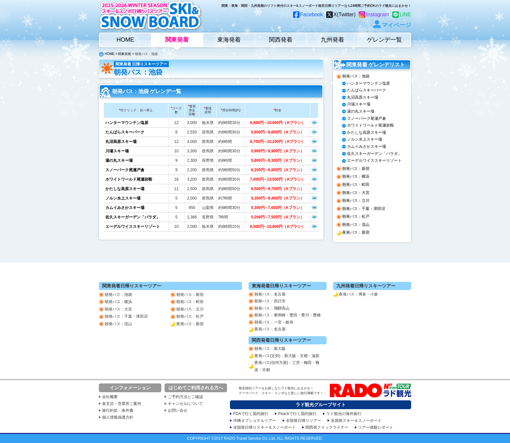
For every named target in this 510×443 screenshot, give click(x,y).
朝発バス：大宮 (355, 192)
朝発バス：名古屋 (270, 294)
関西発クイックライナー (326, 427)
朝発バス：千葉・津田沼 (363, 208)
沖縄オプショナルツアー (254, 420)
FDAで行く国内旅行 (250, 413)
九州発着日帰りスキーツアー (366, 285)
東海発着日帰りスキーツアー (281, 285)
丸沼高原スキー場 (121, 141)
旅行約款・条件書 (117, 410)
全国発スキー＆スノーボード (356, 420)
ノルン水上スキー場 (123, 198)
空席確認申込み (314, 122)
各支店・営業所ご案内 (121, 403)
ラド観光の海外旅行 (343, 413)
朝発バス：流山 (355, 224)
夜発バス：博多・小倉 (358, 294)
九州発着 (332, 39)
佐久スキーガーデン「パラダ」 (132, 217)
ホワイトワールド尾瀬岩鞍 (128, 179)
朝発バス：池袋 (355, 76)
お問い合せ (177, 410)
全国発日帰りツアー (303, 420)
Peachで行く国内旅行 (297, 413)
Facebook (311, 14)
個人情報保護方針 (117, 417)
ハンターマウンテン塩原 (126, 122)
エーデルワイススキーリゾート (132, 226)
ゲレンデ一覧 (384, 39)
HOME (125, 39)
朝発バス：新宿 (355, 168)
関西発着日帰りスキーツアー (281, 340)
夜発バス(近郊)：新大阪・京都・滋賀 (286, 355)
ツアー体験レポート (375, 427)
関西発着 (280, 39)
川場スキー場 (117, 151)
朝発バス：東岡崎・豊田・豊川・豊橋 (287, 315)
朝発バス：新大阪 (270, 348)
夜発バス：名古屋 (270, 329)
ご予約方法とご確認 (185, 397)
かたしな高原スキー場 (124, 189)
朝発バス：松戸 (355, 216)
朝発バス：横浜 (355, 176)
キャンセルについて (185, 403)
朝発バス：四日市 (270, 301)
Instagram (377, 14)
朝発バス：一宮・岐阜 (273, 322)
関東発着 (177, 39)
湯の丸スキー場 (119, 160)
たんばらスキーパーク (124, 132)
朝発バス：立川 (355, 200)
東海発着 (229, 39)
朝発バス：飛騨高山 (271, 308)
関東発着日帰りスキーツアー (131, 285)
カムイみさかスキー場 (124, 207)
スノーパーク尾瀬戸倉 (124, 170)
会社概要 (110, 397)
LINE (405, 14)
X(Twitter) (344, 14)
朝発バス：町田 (355, 184)
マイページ (396, 25)
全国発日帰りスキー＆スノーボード (264, 427)
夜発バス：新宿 (355, 232)
